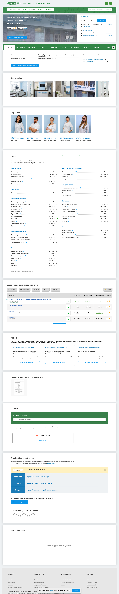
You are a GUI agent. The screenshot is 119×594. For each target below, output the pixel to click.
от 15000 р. (99, 310)
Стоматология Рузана (15, 305)
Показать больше (59, 320)
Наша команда (12, 577)
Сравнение (53, 47)
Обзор (10, 47)
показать (101, 20)
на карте (110, 24)
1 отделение (86, 26)
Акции (64, 47)
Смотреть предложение (26, 357)
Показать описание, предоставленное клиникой (25, 65)
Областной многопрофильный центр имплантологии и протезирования (30, 299)
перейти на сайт (87, 30)
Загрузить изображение (40, 580)
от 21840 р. (99, 301)
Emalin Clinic (12, 314)
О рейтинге (11, 580)
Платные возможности (67, 574)
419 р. (76, 301)
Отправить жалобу (92, 580)
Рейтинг (96, 47)
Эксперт (11, 309)
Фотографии (21, 47)
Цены (40, 9)
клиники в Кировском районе (94, 59)
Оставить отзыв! (43, 435)
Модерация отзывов (92, 582)
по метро (108, 10)
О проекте (10, 574)
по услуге (92, 10)
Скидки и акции (29, 9)
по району (100, 10)
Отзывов (21, 28)
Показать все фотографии (59, 100)
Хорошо (76, 590)
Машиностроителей (88, 35)
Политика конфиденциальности (16, 582)
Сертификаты (74, 47)
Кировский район (88, 33)
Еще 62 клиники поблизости (17, 37)
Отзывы (49, 9)
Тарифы (63, 580)
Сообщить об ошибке (93, 577)
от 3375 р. (88, 301)
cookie (51, 591)
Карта (108, 47)
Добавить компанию (40, 577)
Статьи (36, 574)
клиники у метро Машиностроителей (91, 62)
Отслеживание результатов (68, 577)
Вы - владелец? (85, 16)
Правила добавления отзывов (42, 582)
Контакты (89, 574)
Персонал (31, 47)
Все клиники (14, 9)
